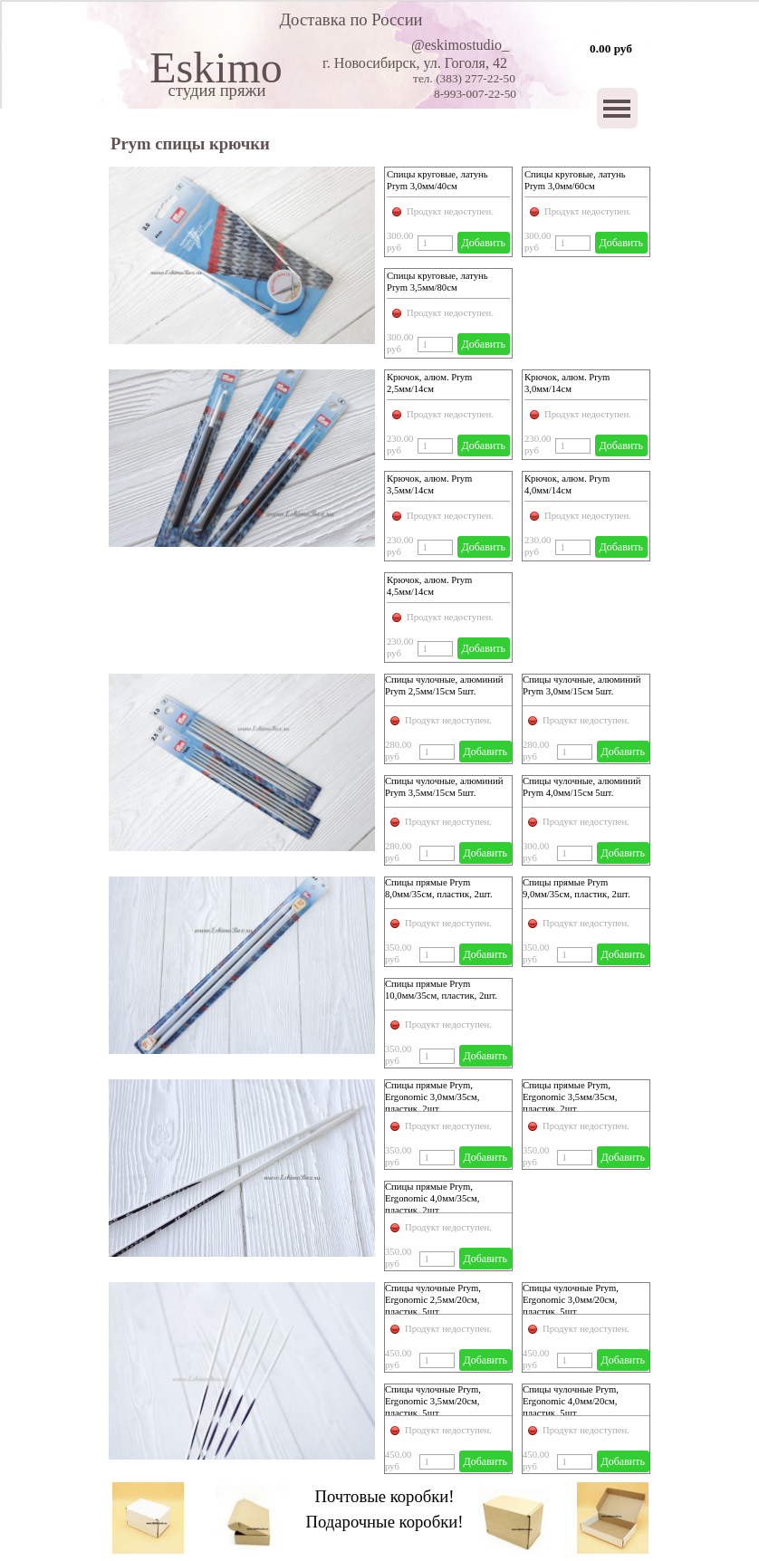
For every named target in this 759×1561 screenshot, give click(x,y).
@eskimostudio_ (460, 45)
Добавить (483, 242)
